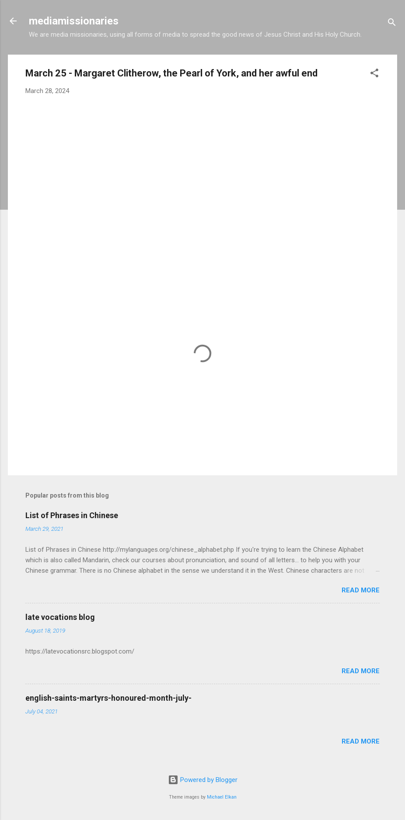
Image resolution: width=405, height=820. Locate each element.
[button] (374, 74)
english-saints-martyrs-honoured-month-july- (108, 697)
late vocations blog (60, 617)
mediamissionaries (74, 21)
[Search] (392, 23)
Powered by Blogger (202, 780)
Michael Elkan (222, 797)
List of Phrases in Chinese (71, 515)
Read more (361, 590)
